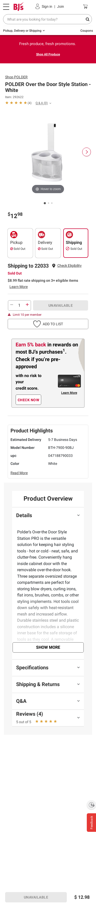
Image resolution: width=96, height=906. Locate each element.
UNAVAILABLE (60, 305)
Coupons (86, 30)
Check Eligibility (69, 265)
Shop (16, 77)
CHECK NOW (28, 400)
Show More (48, 647)
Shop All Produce (48, 54)
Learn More (18, 287)
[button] (69, 265)
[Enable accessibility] (91, 804)
